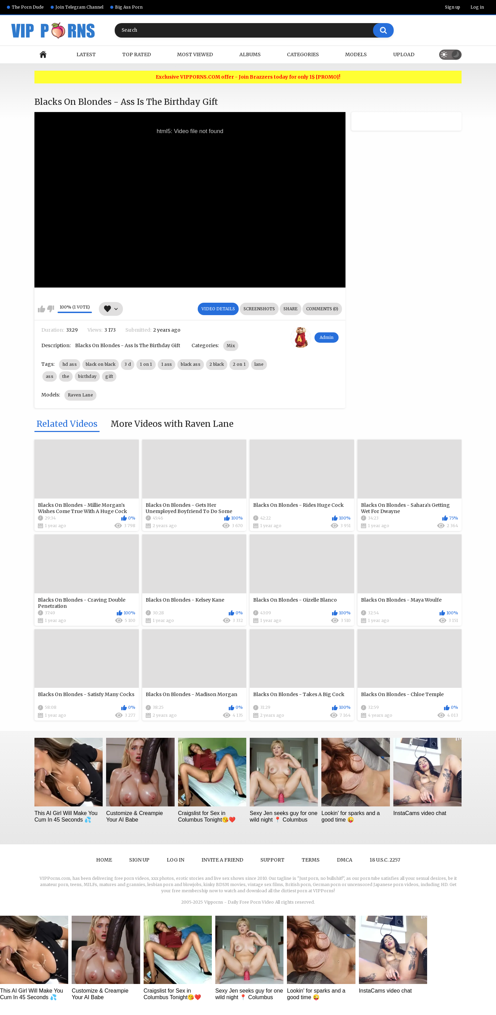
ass (49, 376)
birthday (87, 376)
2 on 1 (239, 364)
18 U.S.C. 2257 (385, 860)
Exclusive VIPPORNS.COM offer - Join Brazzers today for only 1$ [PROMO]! (248, 77)
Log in (477, 7)
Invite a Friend (222, 860)
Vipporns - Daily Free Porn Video (239, 902)
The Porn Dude (28, 7)
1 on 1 (146, 364)
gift (109, 376)
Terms (311, 860)
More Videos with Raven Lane (172, 424)
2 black (216, 364)
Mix (231, 345)
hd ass (69, 364)
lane (259, 364)
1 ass (166, 364)
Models (356, 54)
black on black (100, 364)
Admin (326, 337)
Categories (303, 54)
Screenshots (259, 308)
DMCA (344, 860)
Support (272, 860)
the (65, 376)
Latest (86, 54)
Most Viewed (195, 54)
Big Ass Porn (129, 7)
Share (290, 308)
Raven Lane (80, 395)
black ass (190, 364)
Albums (250, 54)
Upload (403, 54)
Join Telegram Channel (79, 7)
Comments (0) (322, 308)
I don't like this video (50, 308)
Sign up (452, 7)
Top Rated (136, 54)
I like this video (41, 308)
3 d (127, 364)
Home (43, 54)
